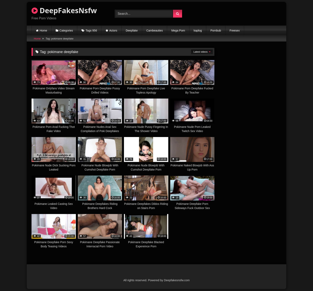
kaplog (198, 30)
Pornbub (215, 30)
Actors (113, 30)
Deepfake (132, 30)
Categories (66, 30)
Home (43, 30)
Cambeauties (154, 30)
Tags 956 (91, 30)
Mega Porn (178, 30)
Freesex (235, 30)
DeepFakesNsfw (64, 10)
